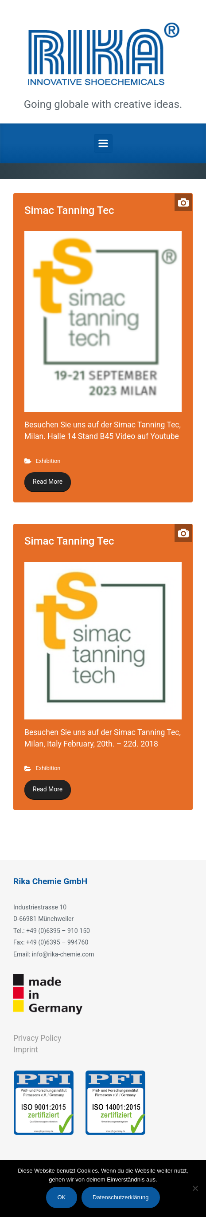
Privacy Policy (37, 1038)
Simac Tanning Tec (69, 210)
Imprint (25, 1049)
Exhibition (48, 461)
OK (61, 1197)
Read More (47, 481)
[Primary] (103, 143)
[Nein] (194, 1188)
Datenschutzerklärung (120, 1197)
